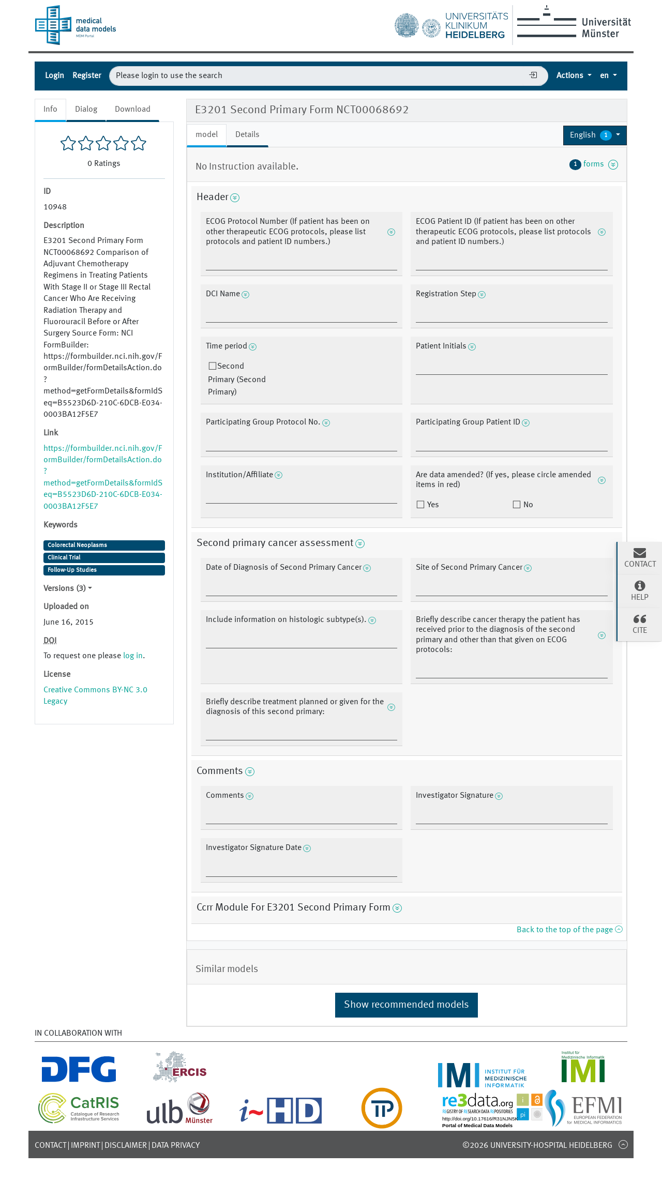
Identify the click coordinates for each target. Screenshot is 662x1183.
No (527, 505)
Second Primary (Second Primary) (237, 379)
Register (86, 76)
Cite (640, 623)
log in (133, 656)
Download (133, 109)
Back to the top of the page (569, 930)
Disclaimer (125, 1146)
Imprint (85, 1146)
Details (247, 135)
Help (640, 590)
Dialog (86, 109)
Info (50, 109)
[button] (595, 135)
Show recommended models (406, 1005)
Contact (50, 1146)
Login (54, 76)
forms (593, 164)
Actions (570, 76)
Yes (432, 505)
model (206, 135)
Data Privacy (176, 1146)
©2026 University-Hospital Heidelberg (537, 1146)
